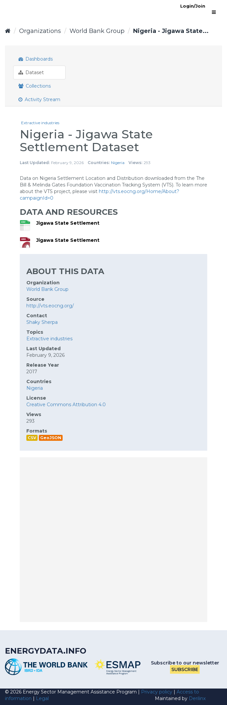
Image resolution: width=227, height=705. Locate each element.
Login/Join (192, 6)
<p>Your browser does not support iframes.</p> (113, 539)
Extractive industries (40, 122)
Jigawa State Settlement (67, 223)
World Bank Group (97, 31)
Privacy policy (156, 692)
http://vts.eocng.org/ (50, 306)
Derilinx (197, 698)
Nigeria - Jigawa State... (171, 31)
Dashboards (35, 59)
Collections (34, 86)
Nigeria (118, 162)
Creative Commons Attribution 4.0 (66, 405)
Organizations (40, 31)
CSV (32, 437)
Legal (42, 698)
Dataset (31, 72)
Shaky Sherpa (42, 322)
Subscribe (184, 669)
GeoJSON (50, 437)
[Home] (8, 31)
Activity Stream (39, 99)
